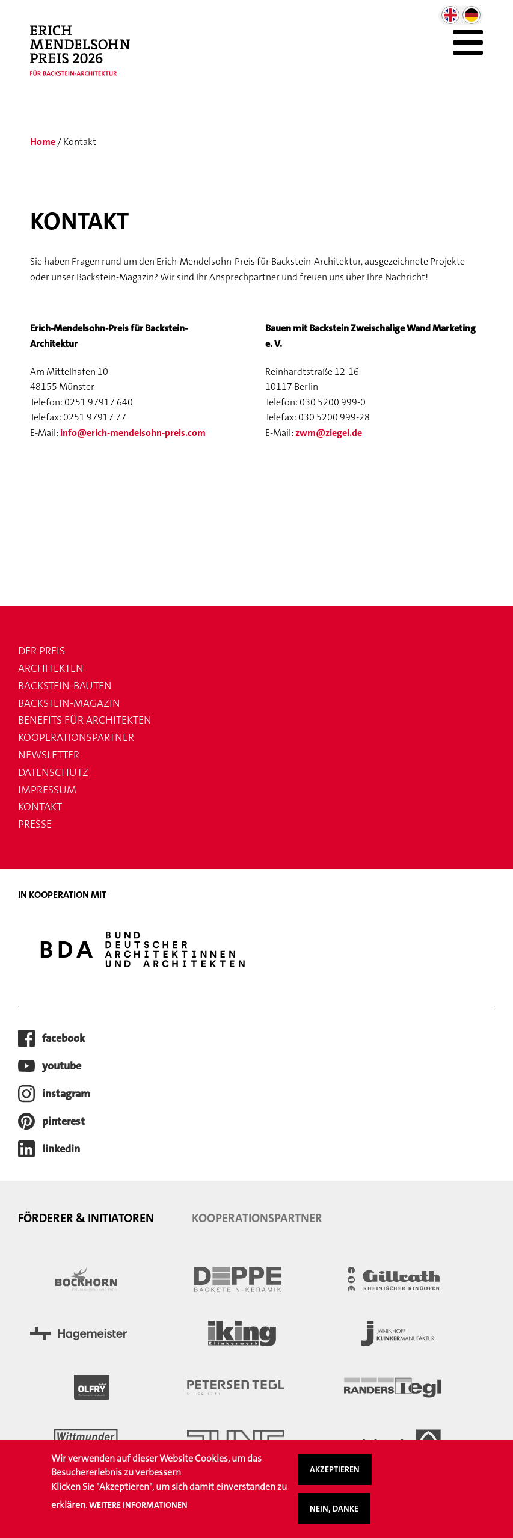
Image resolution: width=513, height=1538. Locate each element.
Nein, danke (334, 1515)
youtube (61, 1066)
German (471, 15)
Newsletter (48, 755)
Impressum (47, 790)
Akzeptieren (335, 1476)
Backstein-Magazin (69, 703)
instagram (66, 1093)
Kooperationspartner (76, 737)
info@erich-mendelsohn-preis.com (133, 432)
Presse (35, 824)
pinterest (63, 1121)
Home (42, 141)
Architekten (51, 668)
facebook (63, 1038)
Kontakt (40, 806)
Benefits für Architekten (85, 720)
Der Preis (41, 651)
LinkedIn (61, 1149)
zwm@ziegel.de (328, 432)
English (450, 15)
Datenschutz (53, 772)
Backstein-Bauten (65, 685)
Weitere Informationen (138, 1511)
